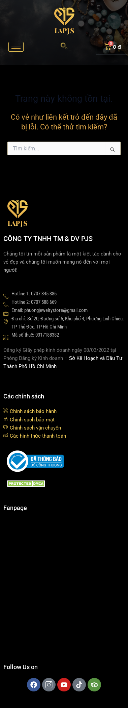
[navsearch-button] (64, 46)
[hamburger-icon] (16, 47)
